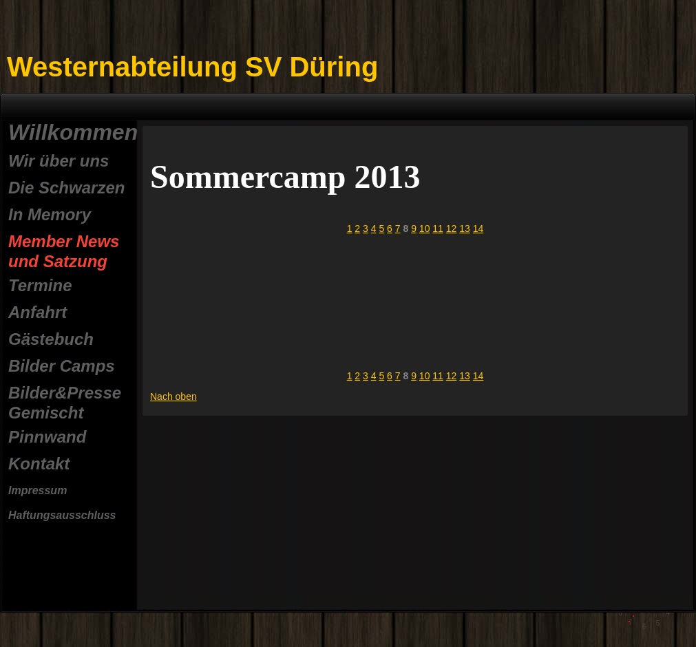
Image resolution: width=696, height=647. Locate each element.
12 (451, 228)
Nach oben (173, 396)
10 (424, 228)
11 (437, 228)
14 (478, 228)
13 (464, 228)
